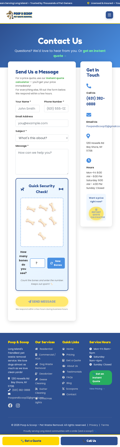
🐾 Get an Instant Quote (98, 377)
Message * (22, 146)
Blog (67, 383)
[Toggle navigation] (109, 15)
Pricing (68, 354)
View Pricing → (97, 388)
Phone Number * (54, 101)
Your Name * (23, 101)
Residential (43, 349)
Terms (105, 425)
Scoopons (70, 389)
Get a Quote (71, 360)
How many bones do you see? (23, 262)
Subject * (21, 131)
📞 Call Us (89, 440)
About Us (70, 366)
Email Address (24, 116)
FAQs (67, 377)
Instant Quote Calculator (97, 215)
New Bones (56, 263)
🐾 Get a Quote (31, 440)
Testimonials (72, 371)
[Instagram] (18, 405)
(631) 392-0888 (21, 390)
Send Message (42, 303)
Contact (69, 394)
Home (68, 349)
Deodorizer (43, 373)
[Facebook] (11, 405)
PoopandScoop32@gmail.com (26, 397)
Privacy (93, 425)
